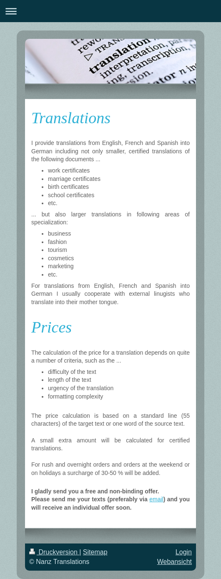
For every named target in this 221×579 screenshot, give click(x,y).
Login (184, 552)
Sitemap (95, 552)
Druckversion (54, 552)
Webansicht (174, 561)
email (156, 499)
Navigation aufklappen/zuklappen (110, 11)
